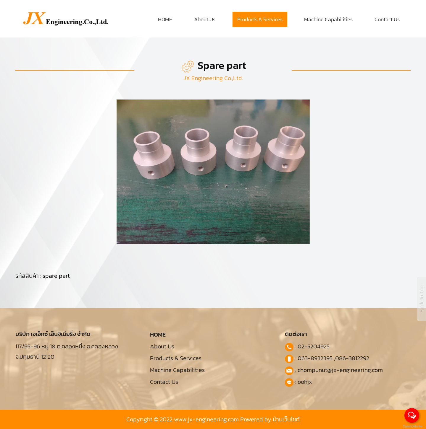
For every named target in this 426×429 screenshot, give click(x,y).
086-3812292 (352, 358)
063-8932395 (315, 358)
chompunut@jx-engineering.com (340, 370)
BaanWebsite (412, 426)
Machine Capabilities (328, 19)
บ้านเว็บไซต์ (286, 419)
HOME (165, 19)
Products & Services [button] (260, 19)
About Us (204, 19)
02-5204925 (314, 346)
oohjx (305, 381)
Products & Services (175, 358)
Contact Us (387, 19)
